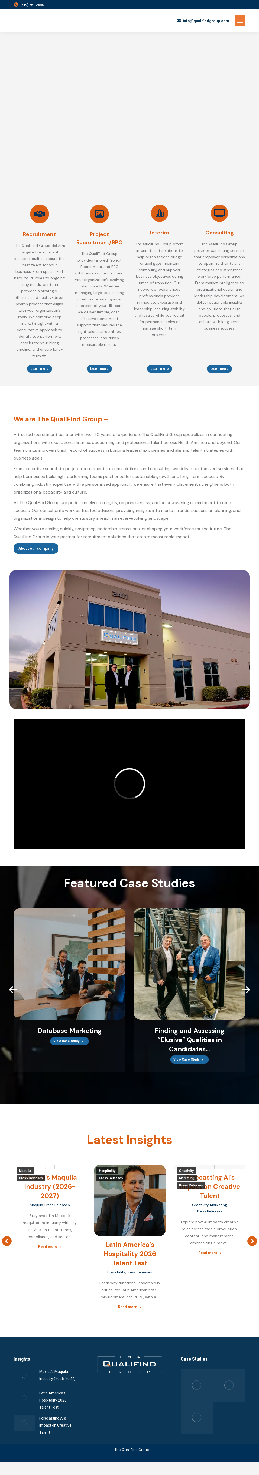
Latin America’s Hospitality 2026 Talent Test (129, 1254)
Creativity (186, 1171)
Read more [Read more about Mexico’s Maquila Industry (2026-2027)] (49, 1246)
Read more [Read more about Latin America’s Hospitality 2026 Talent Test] (129, 1307)
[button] (13, 990)
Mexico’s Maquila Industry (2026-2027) (50, 1186)
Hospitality (107, 1171)
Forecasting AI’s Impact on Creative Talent (209, 1186)
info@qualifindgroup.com (202, 21)
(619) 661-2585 (29, 4)
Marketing (187, 1178)
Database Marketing (70, 1031)
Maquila (25, 1171)
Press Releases (31, 1178)
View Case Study (68, 1041)
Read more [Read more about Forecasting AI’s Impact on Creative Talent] (209, 1253)
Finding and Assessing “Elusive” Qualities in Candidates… (189, 1040)
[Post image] (24, 1386)
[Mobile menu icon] (240, 20)
